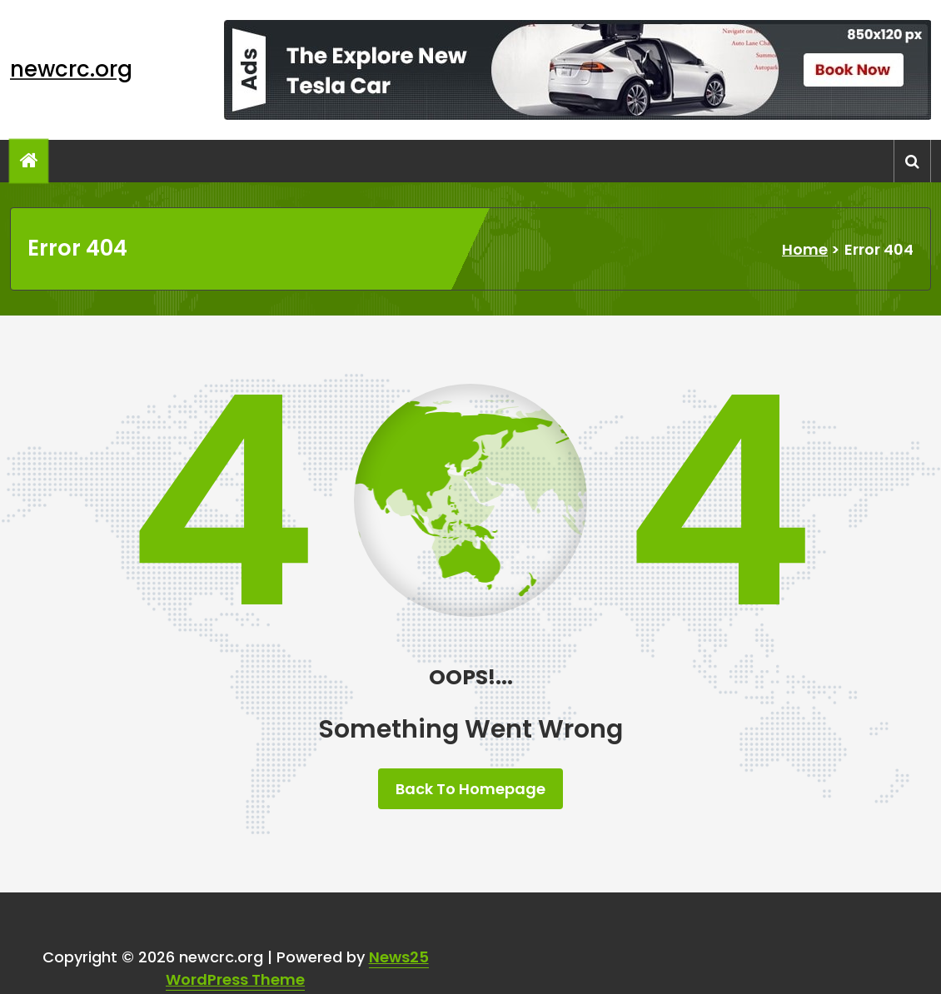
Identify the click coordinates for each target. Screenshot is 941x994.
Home (805, 249)
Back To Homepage (470, 788)
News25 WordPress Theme (297, 968)
